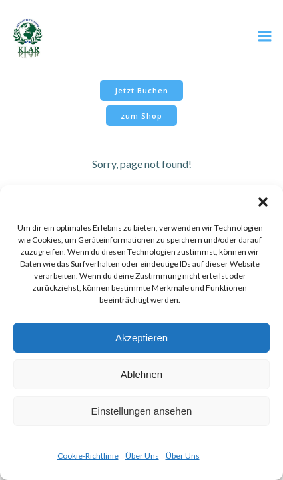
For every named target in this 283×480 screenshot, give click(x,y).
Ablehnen (141, 374)
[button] (263, 202)
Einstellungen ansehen (141, 411)
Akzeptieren (141, 337)
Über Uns (142, 456)
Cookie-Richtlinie (88, 456)
